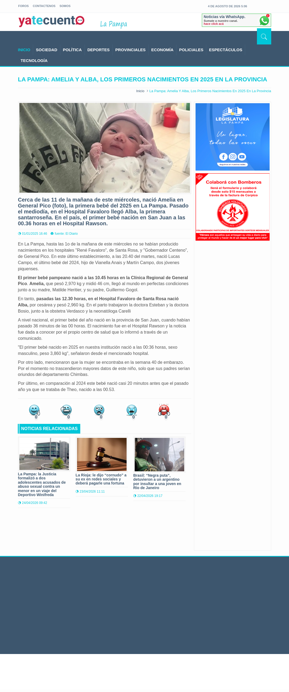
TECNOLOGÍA (34, 60)
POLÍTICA (72, 49)
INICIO (24, 49)
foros (23, 6)
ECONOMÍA (162, 49)
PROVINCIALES (130, 49)
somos (65, 6)
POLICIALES (191, 49)
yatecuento (51, 23)
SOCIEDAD (46, 49)
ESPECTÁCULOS (225, 49)
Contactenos (44, 6)
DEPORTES (99, 49)
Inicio (140, 91)
